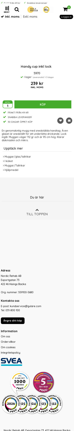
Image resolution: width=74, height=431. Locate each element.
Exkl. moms (30, 16)
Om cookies (8, 347)
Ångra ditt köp (12, 320)
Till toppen (37, 212)
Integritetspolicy (10, 352)
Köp (43, 104)
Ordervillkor (8, 341)
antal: (7, 101)
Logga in (66, 16)
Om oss (5, 336)
